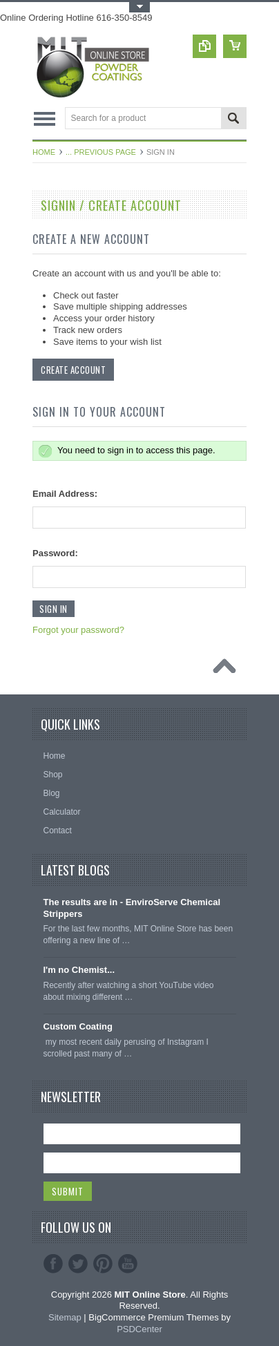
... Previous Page (101, 152)
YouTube (127, 1263)
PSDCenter (139, 1329)
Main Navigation (44, 119)
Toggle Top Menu (139, 7)
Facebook (53, 1263)
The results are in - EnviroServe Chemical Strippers (132, 908)
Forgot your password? (78, 630)
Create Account (73, 370)
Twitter (78, 1263)
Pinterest (103, 1263)
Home (43, 152)
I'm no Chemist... (79, 970)
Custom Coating (78, 1026)
